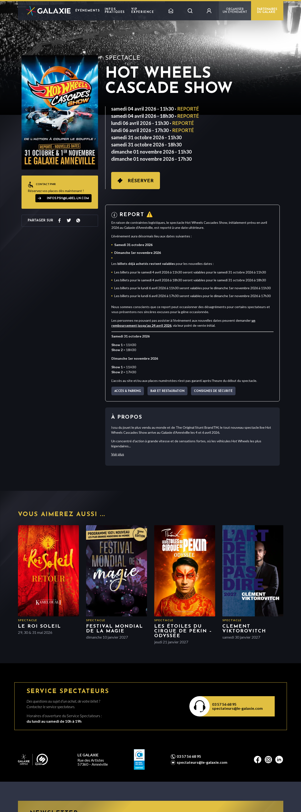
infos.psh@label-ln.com (68, 198)
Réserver (141, 181)
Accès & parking (127, 391)
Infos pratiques (115, 11)
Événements (87, 10)
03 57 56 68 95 (224, 704)
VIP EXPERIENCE (142, 11)
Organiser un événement (235, 11)
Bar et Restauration (167, 391)
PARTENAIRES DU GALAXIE (267, 11)
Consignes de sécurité (213, 391)
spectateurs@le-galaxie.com (237, 708)
